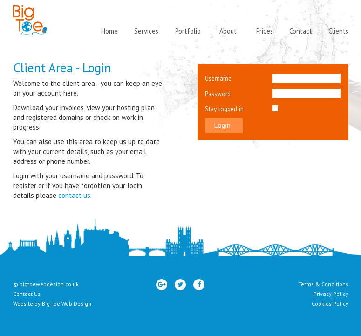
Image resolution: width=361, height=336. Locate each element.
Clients (338, 31)
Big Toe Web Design (66, 303)
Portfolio (188, 31)
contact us (74, 195)
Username (218, 78)
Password (218, 94)
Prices (264, 31)
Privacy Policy (330, 293)
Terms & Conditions (323, 283)
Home (109, 31)
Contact (300, 31)
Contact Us (27, 293)
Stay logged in (224, 109)
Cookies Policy (330, 303)
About (228, 31)
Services (146, 31)
